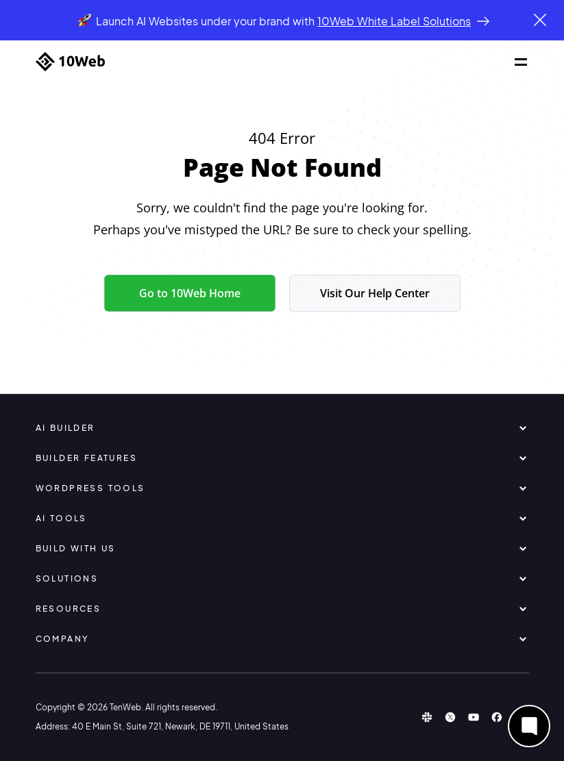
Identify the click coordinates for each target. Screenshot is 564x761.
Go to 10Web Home (190, 293)
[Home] (70, 61)
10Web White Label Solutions (394, 21)
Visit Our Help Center (375, 293)
